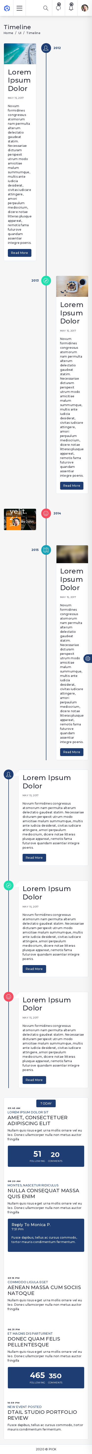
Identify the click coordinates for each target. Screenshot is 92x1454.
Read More (19, 253)
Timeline (33, 33)
